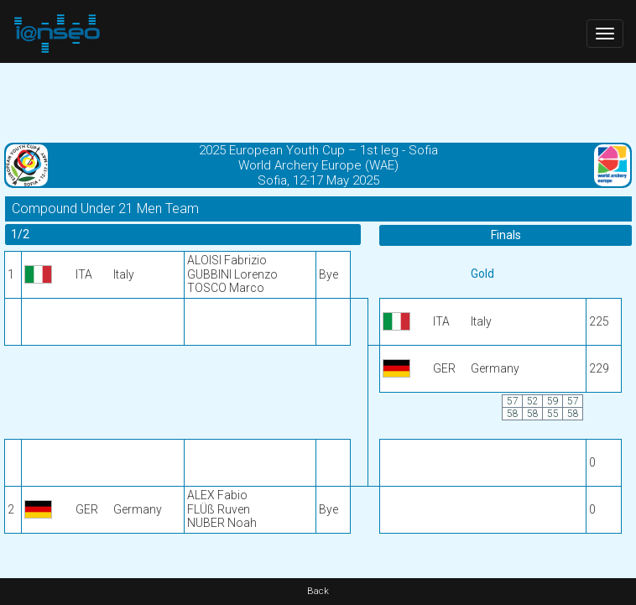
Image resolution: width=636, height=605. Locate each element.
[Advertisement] (318, 100)
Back (318, 591)
